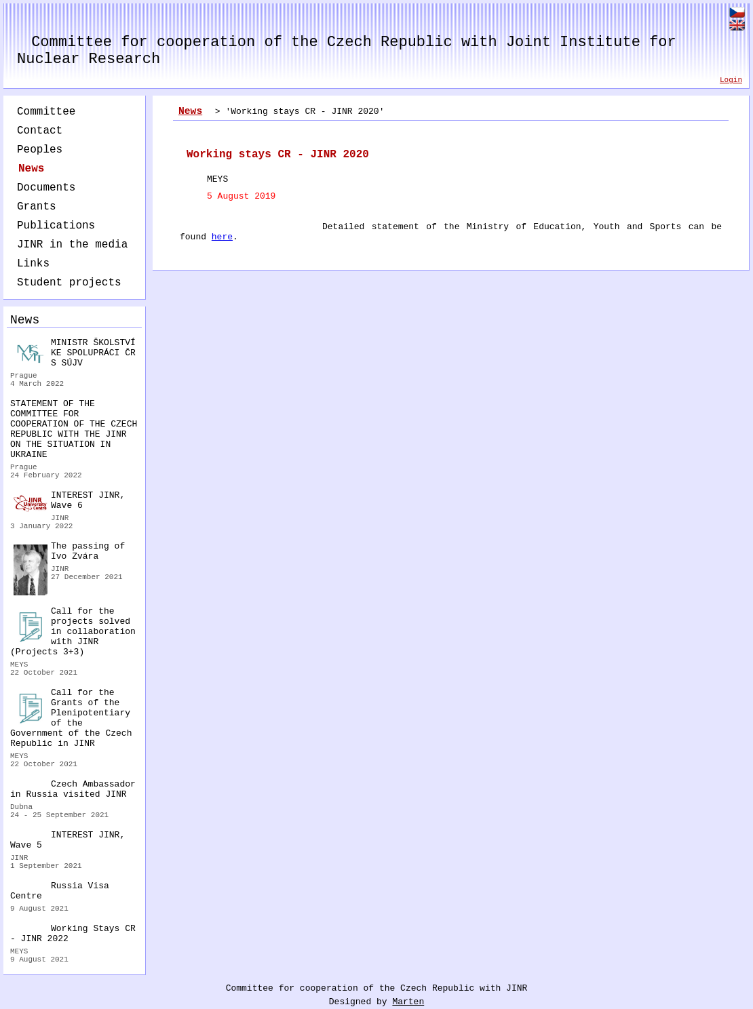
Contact (39, 131)
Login (731, 80)
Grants (36, 207)
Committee (46, 112)
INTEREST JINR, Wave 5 (67, 840)
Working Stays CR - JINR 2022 (73, 934)
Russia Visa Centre (59, 891)
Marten (408, 1002)
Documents (46, 188)
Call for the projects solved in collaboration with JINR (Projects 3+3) (73, 631)
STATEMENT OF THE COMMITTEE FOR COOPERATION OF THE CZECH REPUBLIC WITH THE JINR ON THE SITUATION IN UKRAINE (73, 429)
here (222, 237)
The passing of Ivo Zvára (69, 553)
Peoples (39, 150)
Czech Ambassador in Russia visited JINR (73, 789)
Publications (56, 226)
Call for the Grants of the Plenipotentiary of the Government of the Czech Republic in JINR (71, 718)
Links (33, 264)
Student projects (69, 283)
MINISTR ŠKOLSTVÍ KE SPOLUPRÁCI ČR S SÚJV (75, 353)
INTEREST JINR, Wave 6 (69, 501)
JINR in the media (72, 245)
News (31, 169)
